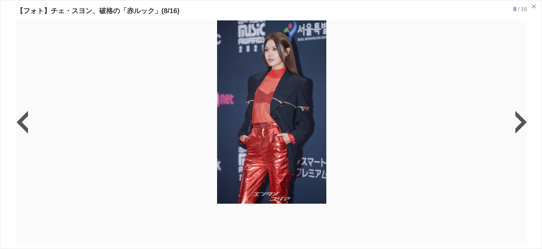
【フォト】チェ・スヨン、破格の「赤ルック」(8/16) (97, 11)
